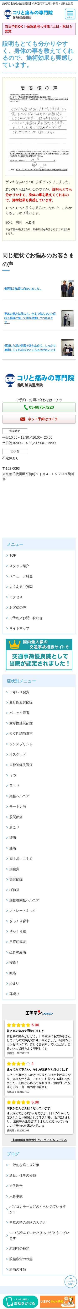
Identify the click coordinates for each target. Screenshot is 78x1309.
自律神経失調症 (21, 765)
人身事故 (16, 1196)
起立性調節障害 (21, 733)
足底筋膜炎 (17, 942)
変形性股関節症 (21, 702)
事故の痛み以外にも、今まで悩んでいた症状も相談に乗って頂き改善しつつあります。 (30, 318)
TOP (12, 555)
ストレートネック (22, 910)
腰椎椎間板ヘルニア (24, 900)
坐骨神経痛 (17, 952)
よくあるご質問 (21, 586)
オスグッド (17, 754)
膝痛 (12, 848)
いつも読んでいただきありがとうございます (39, 1235)
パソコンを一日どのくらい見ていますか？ (37, 1209)
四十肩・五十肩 (21, 858)
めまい (14, 983)
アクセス (16, 597)
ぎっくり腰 (17, 931)
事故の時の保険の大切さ (27, 1222)
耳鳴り (14, 994)
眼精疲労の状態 (21, 1259)
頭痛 (12, 973)
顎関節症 (16, 879)
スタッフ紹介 (19, 566)
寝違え (14, 962)
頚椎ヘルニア (19, 796)
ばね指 (14, 890)
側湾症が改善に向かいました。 (23, 288)
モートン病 (17, 806)
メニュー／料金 (21, 576)
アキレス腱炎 (19, 692)
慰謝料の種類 (19, 1248)
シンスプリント (21, 744)
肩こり (14, 827)
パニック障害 (19, 713)
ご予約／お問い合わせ (26, 618)
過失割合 (16, 1185)
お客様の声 (17, 607)
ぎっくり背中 (19, 921)
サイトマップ (19, 628)
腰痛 (12, 838)
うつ (12, 775)
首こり (14, 785)
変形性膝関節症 (21, 723)
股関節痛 (16, 817)
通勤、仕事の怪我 (22, 1175)
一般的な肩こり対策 (24, 1165)
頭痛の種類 (17, 1269)
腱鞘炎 (14, 869)
